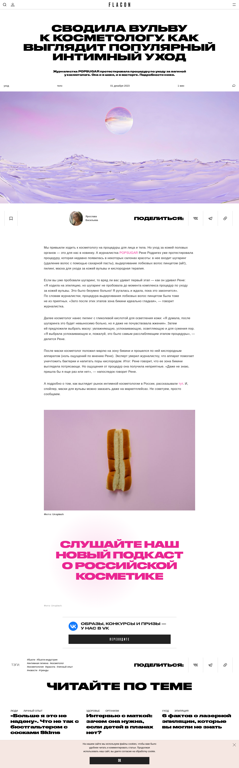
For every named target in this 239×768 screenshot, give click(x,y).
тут (181, 383)
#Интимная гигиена (37, 663)
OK (119, 761)
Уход (6, 85)
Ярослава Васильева (92, 218)
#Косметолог (57, 663)
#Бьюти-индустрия (47, 659)
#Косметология (35, 666)
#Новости (32, 670)
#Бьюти (31, 659)
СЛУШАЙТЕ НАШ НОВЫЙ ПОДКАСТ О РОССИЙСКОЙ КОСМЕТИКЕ (119, 560)
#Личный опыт (65, 666)
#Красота (50, 666)
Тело (59, 85)
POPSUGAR (129, 253)
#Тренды (44, 670)
